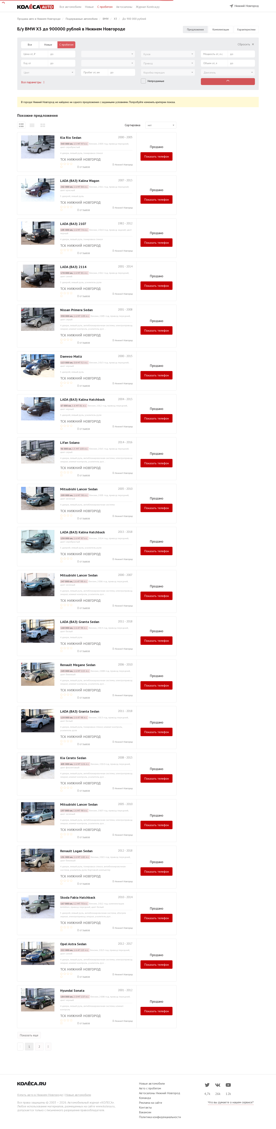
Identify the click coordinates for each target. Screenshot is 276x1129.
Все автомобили (70, 7)
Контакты (145, 1107)
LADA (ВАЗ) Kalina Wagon (79, 180)
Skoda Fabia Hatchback (77, 897)
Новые (89, 7)
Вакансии (145, 1112)
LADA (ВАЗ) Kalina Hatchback (82, 399)
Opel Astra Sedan (73, 944)
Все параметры (33, 82)
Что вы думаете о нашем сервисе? (231, 1102)
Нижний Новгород (123, 164)
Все (30, 44)
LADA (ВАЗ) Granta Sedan (79, 622)
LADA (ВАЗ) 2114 (73, 267)
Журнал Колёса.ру (147, 7)
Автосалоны (124, 7)
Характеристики (246, 29)
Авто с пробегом (150, 1088)
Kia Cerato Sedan (73, 758)
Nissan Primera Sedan (76, 310)
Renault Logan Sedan (76, 851)
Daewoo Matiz (71, 356)
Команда (145, 1098)
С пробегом (105, 7)
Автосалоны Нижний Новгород (159, 1093)
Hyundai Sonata (72, 990)
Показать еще (29, 1035)
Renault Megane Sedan (77, 665)
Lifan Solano (70, 442)
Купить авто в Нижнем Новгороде (40, 1095)
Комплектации (221, 29)
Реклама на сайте (150, 1102)
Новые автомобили (78, 1095)
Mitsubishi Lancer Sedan (79, 489)
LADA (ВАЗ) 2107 (73, 224)
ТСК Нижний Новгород (80, 159)
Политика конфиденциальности (160, 1117)
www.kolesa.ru (105, 1106)
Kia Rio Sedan (70, 137)
